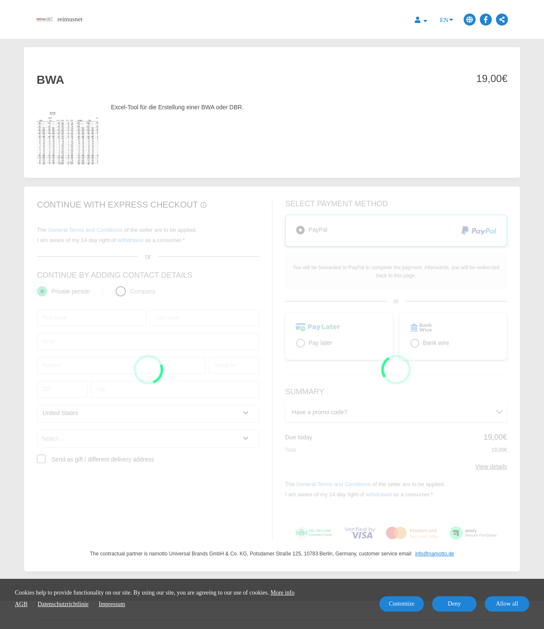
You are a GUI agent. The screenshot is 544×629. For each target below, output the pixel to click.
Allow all (507, 604)
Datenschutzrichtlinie (63, 604)
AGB (21, 604)
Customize (401, 604)
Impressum (112, 604)
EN (446, 19)
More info (283, 592)
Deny (454, 604)
